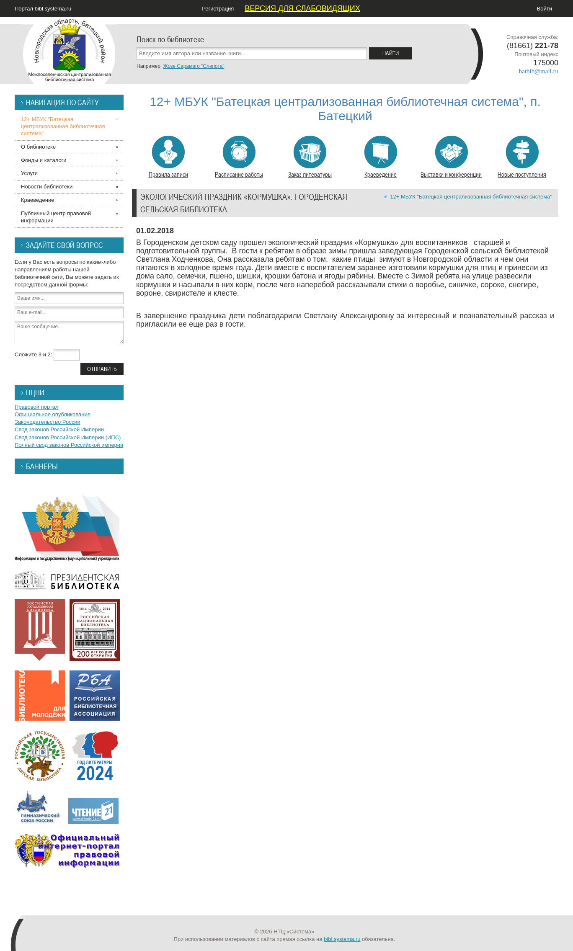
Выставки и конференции (451, 157)
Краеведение (380, 157)
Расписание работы (239, 157)
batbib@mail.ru (538, 71)
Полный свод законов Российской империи (69, 445)
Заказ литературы (310, 157)
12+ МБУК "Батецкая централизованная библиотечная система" (471, 196)
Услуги (29, 173)
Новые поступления (522, 157)
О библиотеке (38, 147)
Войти (544, 8)
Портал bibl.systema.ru (43, 8)
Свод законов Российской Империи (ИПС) (68, 437)
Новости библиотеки (46, 186)
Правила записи (168, 157)
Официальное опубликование (52, 414)
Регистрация (218, 8)
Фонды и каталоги (44, 160)
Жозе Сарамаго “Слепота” (193, 66)
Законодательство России (47, 422)
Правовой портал (37, 407)
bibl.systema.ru (342, 939)
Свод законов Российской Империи (59, 429)
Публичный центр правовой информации (56, 217)
